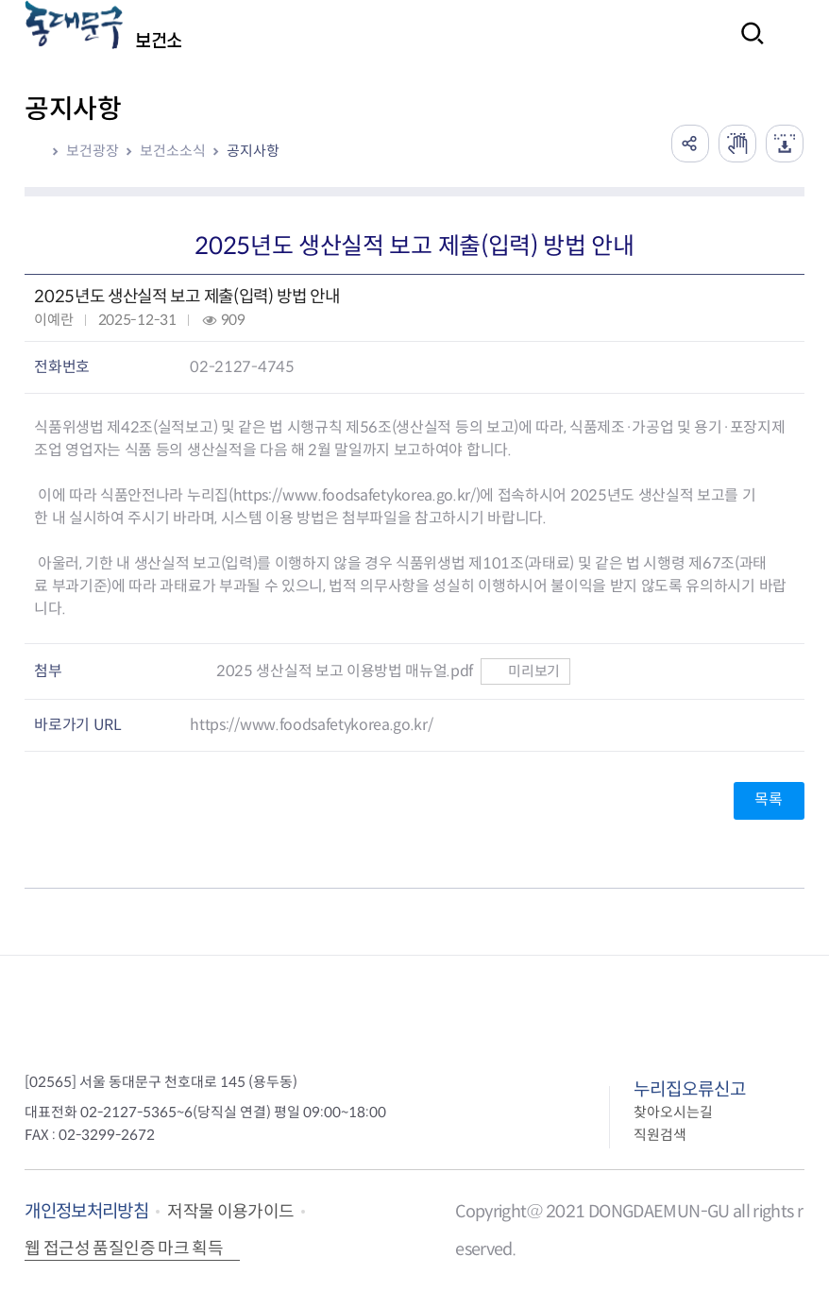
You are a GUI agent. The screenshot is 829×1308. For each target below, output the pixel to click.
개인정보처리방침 (86, 1211)
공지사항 (253, 151)
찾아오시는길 (673, 1112)
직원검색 (660, 1135)
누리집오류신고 (690, 1089)
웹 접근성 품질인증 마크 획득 (124, 1248)
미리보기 (525, 671)
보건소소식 (173, 151)
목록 (768, 799)
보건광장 (92, 151)
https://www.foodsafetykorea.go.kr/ (354, 495)
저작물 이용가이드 (230, 1211)
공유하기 (690, 143)
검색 (747, 45)
